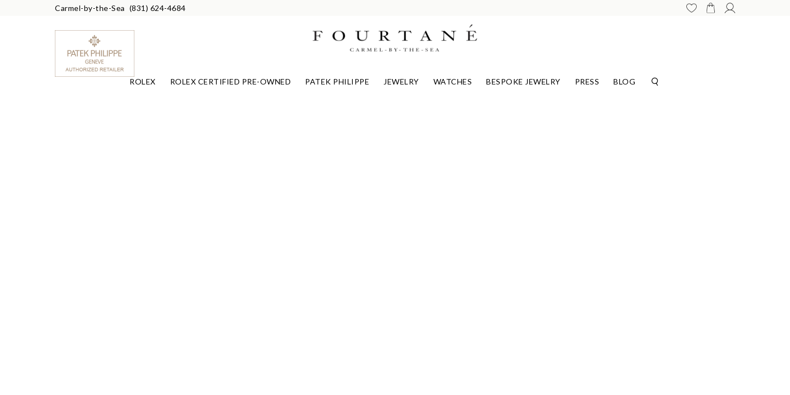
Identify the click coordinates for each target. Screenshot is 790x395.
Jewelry (401, 81)
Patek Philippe (337, 81)
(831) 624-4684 (157, 8)
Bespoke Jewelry (523, 81)
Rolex (142, 81)
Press (587, 81)
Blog (624, 81)
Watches (452, 81)
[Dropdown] (142, 80)
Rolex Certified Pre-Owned (230, 81)
